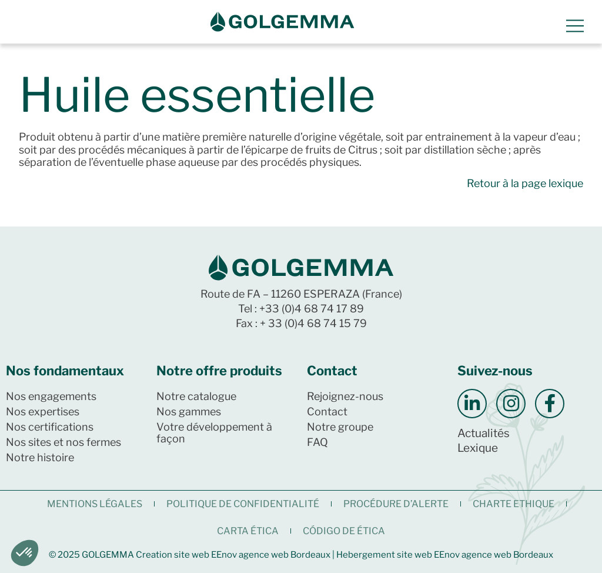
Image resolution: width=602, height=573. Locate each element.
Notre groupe (340, 427)
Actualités (483, 433)
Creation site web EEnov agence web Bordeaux (233, 554)
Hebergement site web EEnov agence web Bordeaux (444, 554)
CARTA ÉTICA (248, 531)
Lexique (477, 448)
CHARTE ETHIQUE (513, 503)
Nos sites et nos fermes (63, 442)
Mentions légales (94, 503)
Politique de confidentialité (242, 503)
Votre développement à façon (214, 433)
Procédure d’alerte (396, 503)
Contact (327, 411)
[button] (25, 553)
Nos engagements (51, 396)
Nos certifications (49, 427)
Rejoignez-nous (345, 396)
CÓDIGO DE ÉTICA (344, 531)
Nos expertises (42, 411)
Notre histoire (40, 457)
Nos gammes (188, 411)
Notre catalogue (196, 396)
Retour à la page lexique (525, 183)
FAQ (317, 442)
